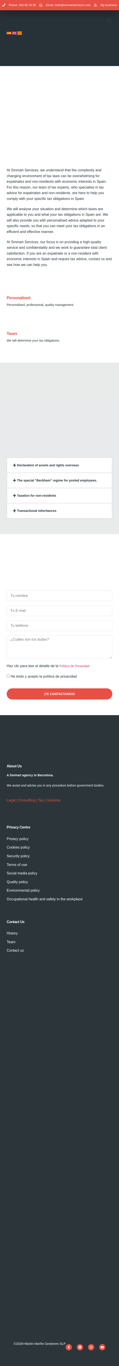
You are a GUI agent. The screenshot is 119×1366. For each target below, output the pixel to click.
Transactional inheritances (36, 511)
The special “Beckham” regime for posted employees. (57, 480)
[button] (108, 20)
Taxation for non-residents (36, 495)
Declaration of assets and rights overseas (48, 465)
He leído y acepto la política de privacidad (43, 676)
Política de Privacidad (74, 666)
